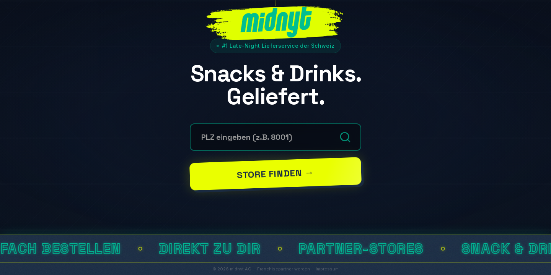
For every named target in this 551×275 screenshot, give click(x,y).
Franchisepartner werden (283, 269)
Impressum (327, 269)
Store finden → (275, 173)
